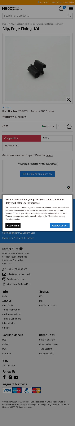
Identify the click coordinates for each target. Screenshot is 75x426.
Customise (13, 225)
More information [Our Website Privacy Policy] (12, 219)
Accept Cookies (60, 225)
